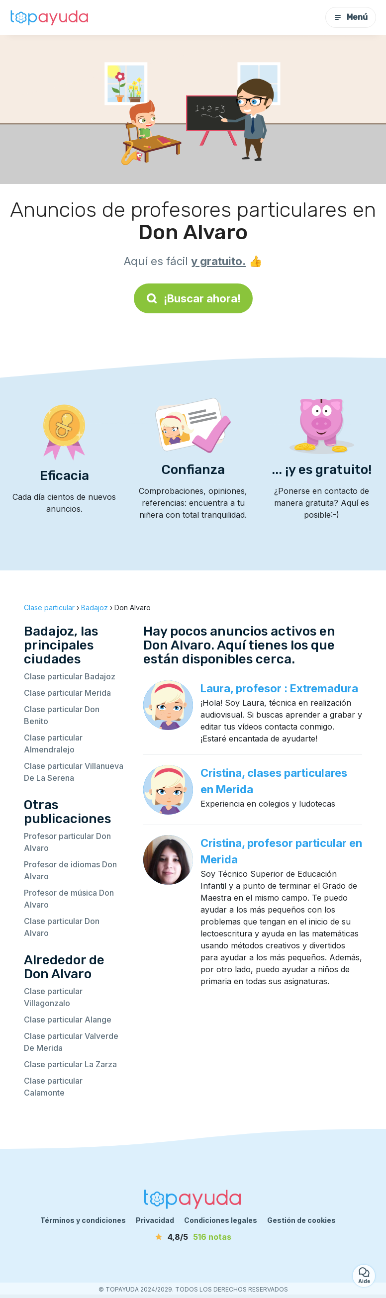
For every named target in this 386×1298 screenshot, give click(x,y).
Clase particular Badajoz (69, 676)
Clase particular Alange (67, 1019)
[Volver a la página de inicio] (50, 17)
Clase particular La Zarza (70, 1064)
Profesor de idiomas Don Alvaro (70, 870)
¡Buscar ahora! (193, 298)
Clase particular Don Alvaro (61, 927)
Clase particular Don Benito (61, 715)
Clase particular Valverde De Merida (71, 1042)
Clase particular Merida (67, 693)
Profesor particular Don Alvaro (67, 842)
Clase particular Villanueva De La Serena (73, 772)
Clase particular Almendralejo (53, 743)
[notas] (193, 1237)
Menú (351, 17)
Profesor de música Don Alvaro (69, 899)
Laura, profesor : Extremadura (279, 688)
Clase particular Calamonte (53, 1087)
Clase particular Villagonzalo (53, 997)
